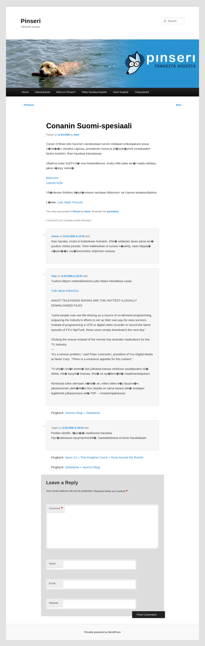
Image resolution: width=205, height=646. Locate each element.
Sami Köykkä (120, 92)
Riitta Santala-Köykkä (94, 92)
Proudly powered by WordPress (102, 632)
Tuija (54, 276)
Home (25, 92)
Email (52, 583)
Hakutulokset (42, 92)
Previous (27, 105)
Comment (56, 508)
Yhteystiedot (142, 92)
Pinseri (31, 21)
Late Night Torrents (70, 202)
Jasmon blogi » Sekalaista (82, 412)
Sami (76, 134)
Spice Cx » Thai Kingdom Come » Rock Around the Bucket (104, 457)
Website (53, 602)
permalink (113, 211)
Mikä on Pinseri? (65, 92)
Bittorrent (52, 178)
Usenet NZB (54, 183)
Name (52, 563)
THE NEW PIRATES (64, 291)
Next (180, 105)
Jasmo (55, 236)
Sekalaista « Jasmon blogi (82, 467)
